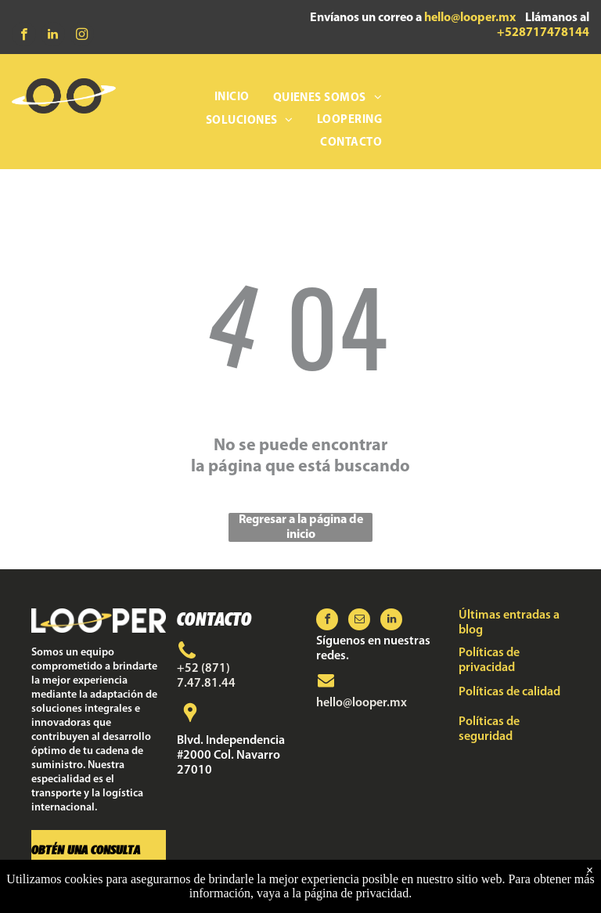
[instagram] (82, 36)
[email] (359, 621)
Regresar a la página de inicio (301, 527)
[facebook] (24, 36)
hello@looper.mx (470, 18)
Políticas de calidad (509, 692)
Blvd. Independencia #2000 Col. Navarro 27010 (231, 755)
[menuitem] (232, 98)
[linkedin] (53, 36)
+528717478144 (543, 33)
